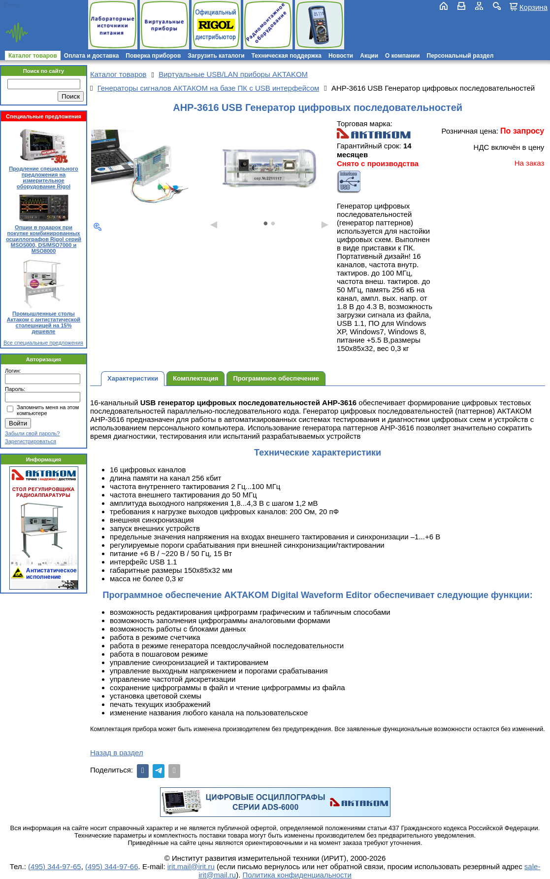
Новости (340, 55)
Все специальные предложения (43, 343)
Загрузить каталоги (216, 55)
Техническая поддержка (287, 55)
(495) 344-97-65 (54, 866)
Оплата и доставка (91, 55)
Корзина (533, 7)
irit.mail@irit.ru (33, 13)
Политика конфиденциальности (297, 875)
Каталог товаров (32, 55)
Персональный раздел (460, 55)
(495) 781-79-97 (50, 4)
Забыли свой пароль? (32, 433)
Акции (369, 55)
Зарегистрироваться (30, 441)
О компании (402, 55)
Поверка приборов (153, 55)
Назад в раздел (116, 752)
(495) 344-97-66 (111, 866)
